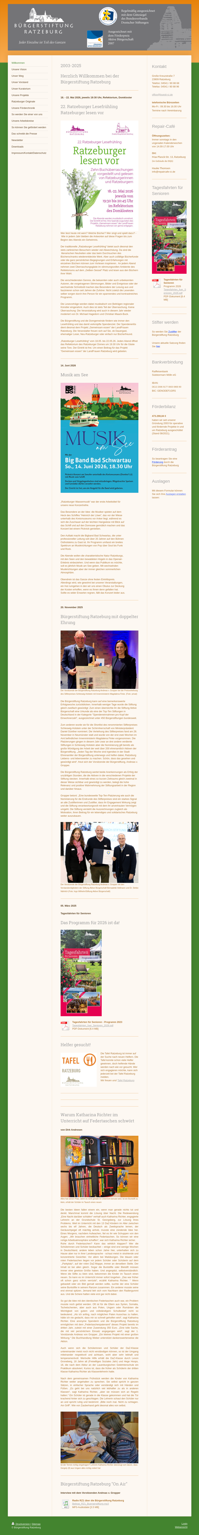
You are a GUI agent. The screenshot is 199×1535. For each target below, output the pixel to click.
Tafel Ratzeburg (126, 1080)
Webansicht (181, 1527)
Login (185, 1523)
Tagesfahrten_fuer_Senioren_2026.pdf (92, 1025)
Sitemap (36, 1524)
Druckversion (21, 1524)
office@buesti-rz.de (162, 94)
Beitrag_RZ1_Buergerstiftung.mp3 (90, 1503)
